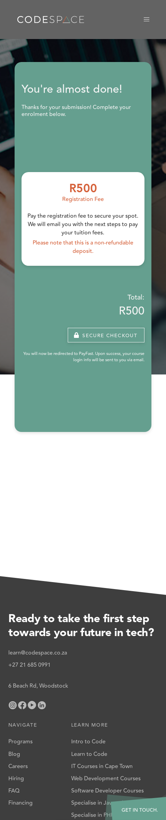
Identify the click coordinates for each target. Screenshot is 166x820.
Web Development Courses (106, 778)
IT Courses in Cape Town (102, 766)
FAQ (13, 791)
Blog (14, 754)
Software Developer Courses (107, 791)
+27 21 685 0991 (29, 665)
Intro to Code (88, 741)
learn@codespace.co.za (37, 653)
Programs (20, 741)
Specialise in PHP (92, 815)
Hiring (16, 778)
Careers (18, 766)
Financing (20, 803)
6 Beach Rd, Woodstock (38, 686)
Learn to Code (89, 754)
